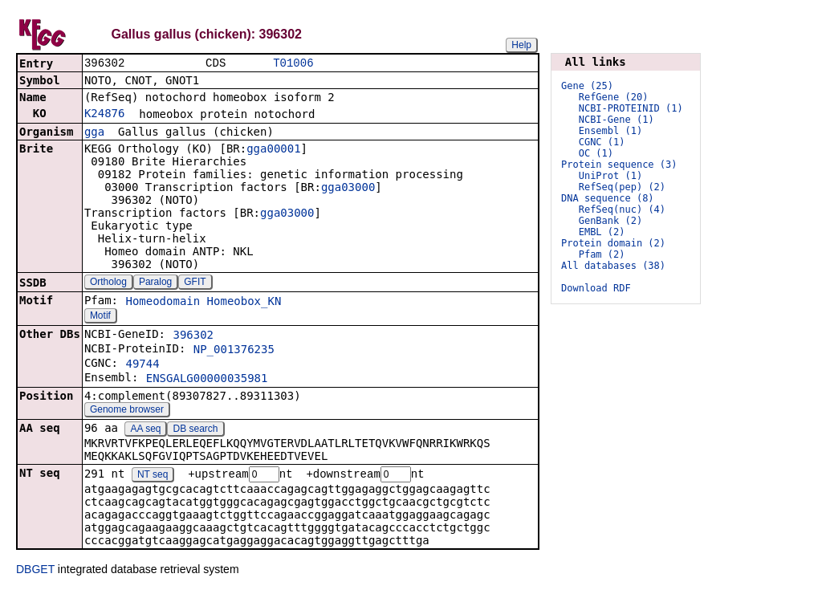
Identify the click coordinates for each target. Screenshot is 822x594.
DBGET (35, 571)
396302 (193, 336)
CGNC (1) (602, 142)
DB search (195, 430)
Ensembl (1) (610, 130)
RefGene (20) (614, 97)
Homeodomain (162, 302)
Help (521, 45)
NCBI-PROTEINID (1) (631, 108)
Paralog (155, 283)
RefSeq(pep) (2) (622, 187)
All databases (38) (613, 265)
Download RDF (596, 288)
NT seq (152, 476)
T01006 (293, 63)
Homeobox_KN (244, 302)
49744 (142, 365)
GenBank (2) (610, 220)
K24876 (104, 114)
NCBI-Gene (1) (616, 119)
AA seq (145, 430)
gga (94, 133)
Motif (100, 317)
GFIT (195, 283)
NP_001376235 (234, 350)
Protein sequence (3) (619, 164)
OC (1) (596, 153)
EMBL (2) (602, 232)
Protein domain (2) (613, 243)
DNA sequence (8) (607, 198)
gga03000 (348, 188)
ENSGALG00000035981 (207, 379)
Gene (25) (587, 86)
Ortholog (108, 283)
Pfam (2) (602, 254)
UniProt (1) (610, 175)
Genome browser (127, 411)
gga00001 (273, 150)
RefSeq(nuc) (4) (622, 209)
